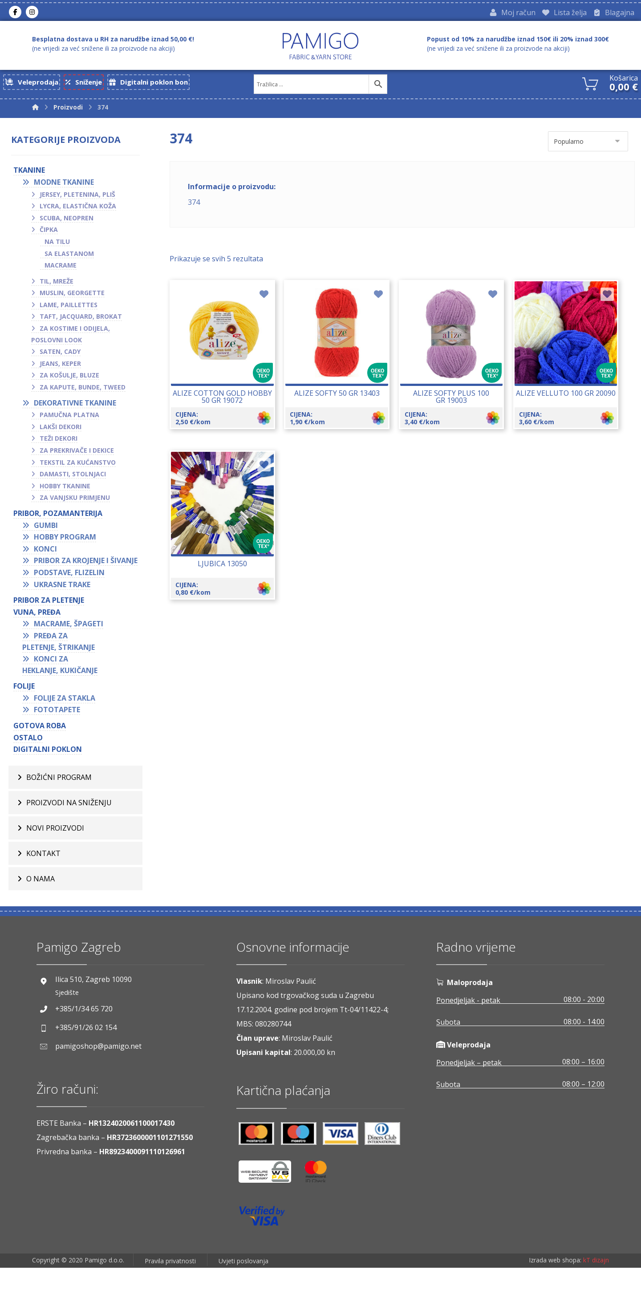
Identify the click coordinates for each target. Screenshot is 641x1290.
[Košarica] (590, 85)
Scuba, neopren (70, 224)
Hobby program (69, 543)
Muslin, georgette (76, 299)
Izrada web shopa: (555, 1283)
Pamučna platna (73, 421)
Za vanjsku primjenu (79, 504)
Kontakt (43, 875)
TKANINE (33, 177)
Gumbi (50, 531)
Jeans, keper (64, 370)
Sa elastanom (73, 260)
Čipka (53, 236)
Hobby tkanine (69, 492)
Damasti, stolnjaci (77, 480)
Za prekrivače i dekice (81, 457)
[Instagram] (32, 13)
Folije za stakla (68, 716)
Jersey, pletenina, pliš (81, 200)
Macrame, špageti (72, 642)
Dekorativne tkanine (79, 409)
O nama (40, 901)
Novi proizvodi (55, 850)
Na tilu (61, 248)
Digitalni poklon (51, 767)
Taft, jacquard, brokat (85, 323)
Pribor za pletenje (52, 618)
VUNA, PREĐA (41, 630)
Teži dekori (62, 445)
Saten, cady (64, 358)
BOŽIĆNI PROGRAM (59, 799)
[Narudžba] (588, 144)
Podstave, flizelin (73, 590)
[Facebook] (15, 13)
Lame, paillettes (72, 311)
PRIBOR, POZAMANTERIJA (61, 520)
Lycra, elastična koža (82, 212)
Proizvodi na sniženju (69, 825)
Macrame (65, 272)
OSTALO (32, 755)
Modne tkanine (68, 189)
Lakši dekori (64, 433)
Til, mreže (60, 288)
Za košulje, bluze (73, 381)
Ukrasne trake (66, 602)
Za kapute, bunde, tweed (87, 393)
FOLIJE (28, 704)
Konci (49, 555)
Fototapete (61, 728)
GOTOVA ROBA (43, 744)
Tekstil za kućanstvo (82, 469)
